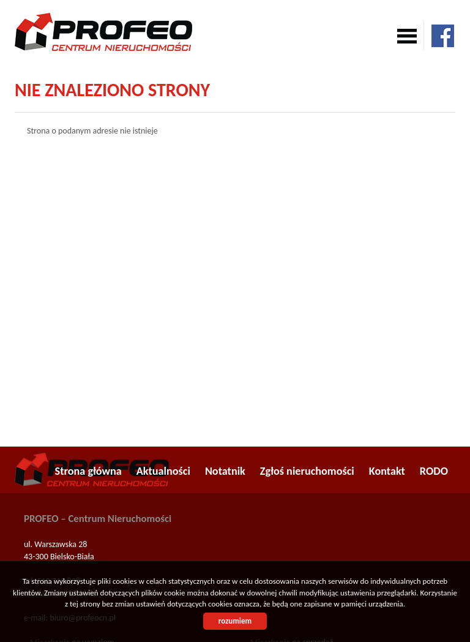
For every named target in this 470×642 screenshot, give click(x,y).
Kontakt (387, 471)
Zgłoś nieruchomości (307, 471)
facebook (442, 36)
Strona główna (88, 471)
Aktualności (163, 471)
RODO (434, 471)
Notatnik (225, 471)
